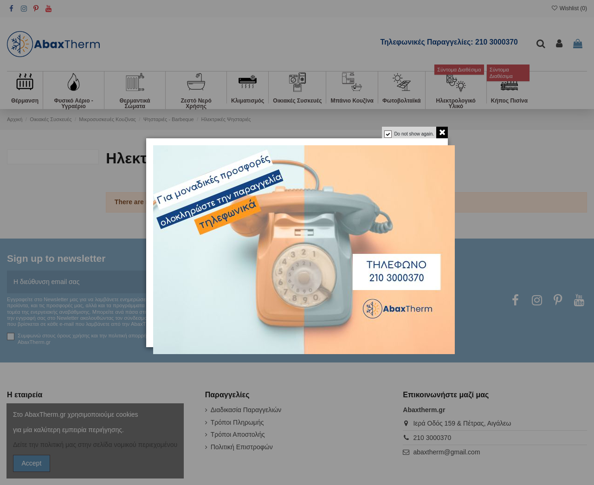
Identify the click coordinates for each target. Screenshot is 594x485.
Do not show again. (414, 133)
